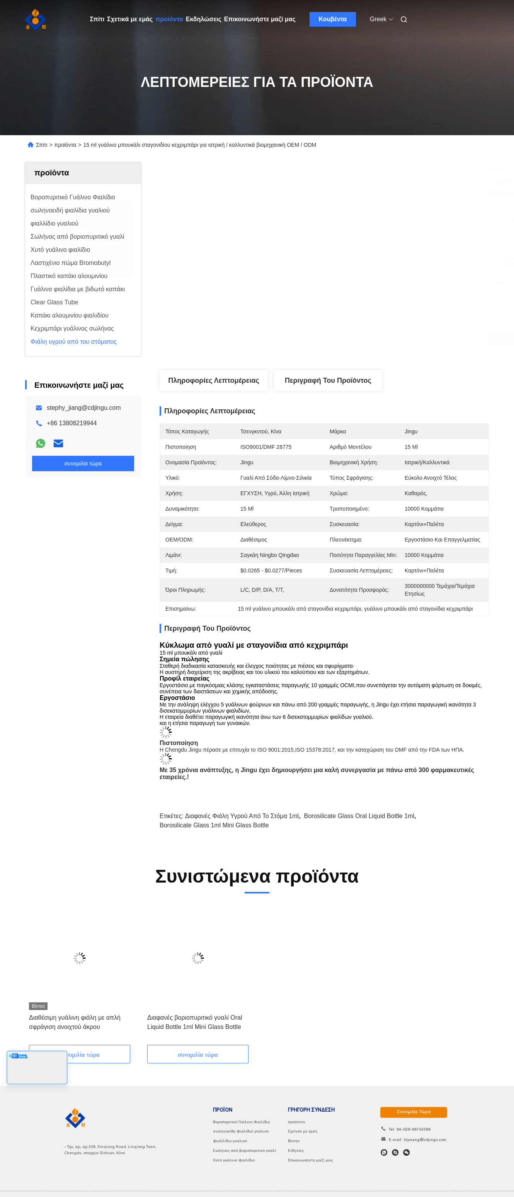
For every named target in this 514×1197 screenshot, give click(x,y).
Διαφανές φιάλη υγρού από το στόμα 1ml (242, 816)
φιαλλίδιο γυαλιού (230, 1141)
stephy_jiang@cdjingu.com (84, 407)
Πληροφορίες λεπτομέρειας (213, 380)
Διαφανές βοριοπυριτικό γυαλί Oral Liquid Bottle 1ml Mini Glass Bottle (194, 1022)
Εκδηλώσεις (203, 19)
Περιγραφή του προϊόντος (328, 380)
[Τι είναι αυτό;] (384, 1152)
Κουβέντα (332, 19)
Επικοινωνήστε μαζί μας (260, 19)
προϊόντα (169, 19)
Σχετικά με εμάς (130, 19)
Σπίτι (97, 19)
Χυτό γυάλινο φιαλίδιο (234, 1160)
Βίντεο (294, 1141)
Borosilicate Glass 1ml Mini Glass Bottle (214, 825)
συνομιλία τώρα (414, 1111)
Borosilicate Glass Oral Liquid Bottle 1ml (359, 816)
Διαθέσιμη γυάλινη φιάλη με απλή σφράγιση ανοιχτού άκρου (75, 1022)
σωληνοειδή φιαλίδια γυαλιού (241, 1131)
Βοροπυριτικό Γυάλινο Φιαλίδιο (241, 1122)
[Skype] (395, 1152)
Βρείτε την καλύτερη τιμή (367, 339)
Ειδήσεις (296, 1150)
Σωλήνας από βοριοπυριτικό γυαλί (244, 1150)
